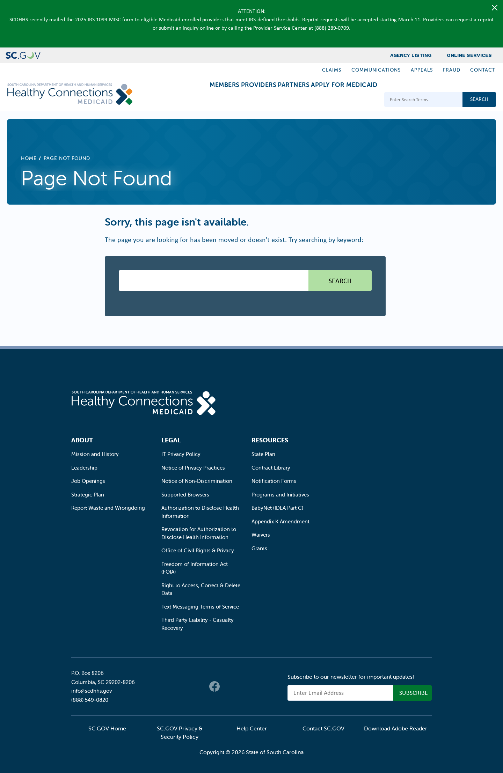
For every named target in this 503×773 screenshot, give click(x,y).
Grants (259, 548)
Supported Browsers (185, 494)
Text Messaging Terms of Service (200, 606)
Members (185, 100)
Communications (376, 70)
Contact (482, 70)
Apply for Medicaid (338, 100)
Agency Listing (410, 55)
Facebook (214, 686)
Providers (231, 100)
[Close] (494, 7)
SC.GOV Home (107, 728)
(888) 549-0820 (89, 700)
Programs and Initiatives (280, 494)
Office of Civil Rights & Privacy (197, 550)
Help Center (251, 728)
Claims (332, 70)
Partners (277, 100)
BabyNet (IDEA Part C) (277, 508)
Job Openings (88, 481)
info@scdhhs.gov (91, 690)
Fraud (451, 70)
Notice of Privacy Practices (193, 467)
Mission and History (95, 454)
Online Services (469, 55)
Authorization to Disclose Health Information (200, 512)
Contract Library (271, 467)
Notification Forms (274, 481)
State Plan (263, 454)
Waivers (261, 534)
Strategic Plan (87, 494)
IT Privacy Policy (181, 454)
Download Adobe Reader (395, 728)
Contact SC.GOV (323, 728)
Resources (270, 440)
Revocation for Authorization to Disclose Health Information (198, 533)
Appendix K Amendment (280, 521)
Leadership (84, 467)
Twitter (228, 686)
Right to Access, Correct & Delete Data (200, 589)
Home (29, 158)
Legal (171, 440)
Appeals (422, 70)
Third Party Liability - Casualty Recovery (197, 624)
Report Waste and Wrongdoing (108, 508)
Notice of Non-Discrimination (196, 481)
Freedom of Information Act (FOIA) (194, 568)
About (82, 440)
